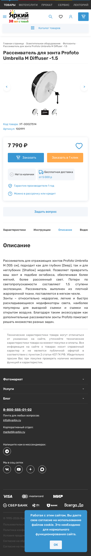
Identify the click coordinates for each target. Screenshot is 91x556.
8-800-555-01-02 (17, 410)
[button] (35, 112)
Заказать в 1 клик (65, 157)
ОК (56, 545)
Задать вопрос (45, 211)
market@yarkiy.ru (14, 432)
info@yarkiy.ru (12, 420)
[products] (9, 5)
